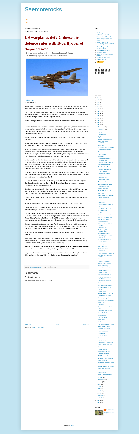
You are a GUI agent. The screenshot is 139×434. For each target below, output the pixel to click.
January (100, 397)
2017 (98, 116)
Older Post (86, 324)
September (101, 379)
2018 (98, 113)
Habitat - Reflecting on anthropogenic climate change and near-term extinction (105, 43)
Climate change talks (103, 353)
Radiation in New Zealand (104, 167)
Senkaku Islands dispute (104, 263)
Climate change (102, 372)
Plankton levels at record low (105, 215)
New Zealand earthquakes (104, 285)
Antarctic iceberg (102, 349)
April (99, 391)
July (99, 384)
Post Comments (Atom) (38, 327)
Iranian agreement (102, 360)
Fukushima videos (101, 52)
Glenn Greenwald (102, 152)
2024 (98, 100)
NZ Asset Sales (102, 315)
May (99, 388)
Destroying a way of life (104, 298)
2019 (98, 111)
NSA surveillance (102, 246)
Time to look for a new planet (105, 208)
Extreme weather (102, 259)
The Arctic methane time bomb (106, 324)
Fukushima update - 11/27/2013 (106, 195)
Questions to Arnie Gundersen (106, 358)
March (100, 393)
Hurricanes (101, 156)
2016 (98, 118)
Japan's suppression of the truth (106, 147)
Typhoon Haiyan (102, 340)
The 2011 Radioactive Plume (105, 191)
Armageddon (101, 333)
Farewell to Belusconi (103, 197)
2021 (98, 106)
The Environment (102, 177)
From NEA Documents (103, 261)
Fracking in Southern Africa (105, 374)
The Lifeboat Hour (102, 227)
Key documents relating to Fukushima (104, 277)
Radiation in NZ (102, 291)
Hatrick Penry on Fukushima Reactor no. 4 (105, 236)
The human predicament (104, 169)
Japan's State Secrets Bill (104, 274)
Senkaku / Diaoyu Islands (104, 219)
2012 (98, 400)
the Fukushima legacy (103, 322)
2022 (98, 104)
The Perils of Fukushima (104, 328)
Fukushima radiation (103, 331)
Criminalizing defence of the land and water (105, 230)
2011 (98, 403)
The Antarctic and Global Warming (105, 37)
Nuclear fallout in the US (104, 268)
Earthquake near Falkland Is (105, 295)
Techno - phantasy (102, 171)
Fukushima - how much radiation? (104, 369)
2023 (98, 102)
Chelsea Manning (102, 272)
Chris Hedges (101, 244)
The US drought (102, 202)
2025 (98, 97)
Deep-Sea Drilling (102, 317)
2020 (98, 109)
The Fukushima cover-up (104, 270)
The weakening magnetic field (105, 342)
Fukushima (101, 304)
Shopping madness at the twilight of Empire (104, 159)
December (101, 127)
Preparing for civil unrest (104, 351)
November (101, 129)
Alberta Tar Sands (102, 313)
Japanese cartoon (102, 338)
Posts (28, 20)
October (100, 377)
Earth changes (101, 250)
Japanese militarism (103, 210)
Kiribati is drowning (103, 265)
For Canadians (102, 154)
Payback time (101, 302)
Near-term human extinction (105, 217)
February (100, 395)
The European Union (103, 179)
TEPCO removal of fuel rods (105, 356)
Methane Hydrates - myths (103, 50)
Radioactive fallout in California (106, 366)
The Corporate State (103, 283)
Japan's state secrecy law (104, 164)
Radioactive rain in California (105, 293)
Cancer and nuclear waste (104, 149)
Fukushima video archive (104, 280)
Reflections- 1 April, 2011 (103, 34)
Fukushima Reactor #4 (104, 326)
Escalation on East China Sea (105, 162)
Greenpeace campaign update (106, 300)
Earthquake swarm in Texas (105, 184)
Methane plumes (102, 241)
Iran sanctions (101, 319)
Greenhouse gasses (103, 248)
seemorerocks (110, 409)
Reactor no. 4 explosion (104, 233)
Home (57, 324)
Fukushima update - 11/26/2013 (106, 253)
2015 (98, 120)
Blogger (73, 425)
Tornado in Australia (103, 335)
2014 (98, 122)
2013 (98, 125)
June (99, 386)
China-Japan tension (103, 186)
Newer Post (28, 324)
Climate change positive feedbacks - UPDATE (103, 47)
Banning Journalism (103, 188)
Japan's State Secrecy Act (104, 239)
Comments (29, 23)
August (100, 382)
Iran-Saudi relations (103, 200)
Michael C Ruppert (101, 59)
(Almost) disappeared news (105, 139)
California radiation (103, 221)
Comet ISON (101, 145)
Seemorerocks (43, 9)
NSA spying (101, 193)
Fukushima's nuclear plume (105, 310)
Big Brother (101, 137)
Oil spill (100, 212)
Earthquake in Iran (102, 182)
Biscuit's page (100, 33)
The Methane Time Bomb (103, 57)
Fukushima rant (102, 134)
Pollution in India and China (105, 344)
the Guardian (29, 100)
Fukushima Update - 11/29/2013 (103, 142)
